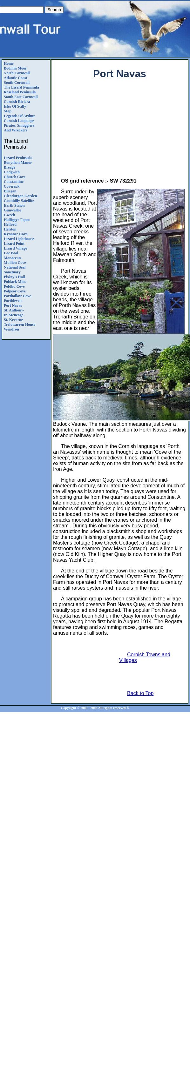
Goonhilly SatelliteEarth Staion (19, 203)
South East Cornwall (21, 97)
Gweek (9, 215)
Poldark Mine (15, 281)
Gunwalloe (12, 210)
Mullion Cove (15, 262)
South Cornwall (17, 82)
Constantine (14, 181)
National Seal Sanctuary (14, 269)
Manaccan (12, 258)
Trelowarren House (19, 324)
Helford (10, 224)
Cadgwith (12, 172)
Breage (9, 167)
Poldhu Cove (14, 286)
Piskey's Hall (14, 277)
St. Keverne (13, 320)
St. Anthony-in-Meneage (14, 312)
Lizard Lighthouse (19, 239)
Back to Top (140, 693)
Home (9, 63)
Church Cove (14, 177)
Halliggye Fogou (17, 219)
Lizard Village (15, 248)
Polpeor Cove (15, 291)
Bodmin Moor (15, 68)
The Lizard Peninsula (21, 87)
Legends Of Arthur (19, 116)
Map (7, 111)
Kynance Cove (15, 234)
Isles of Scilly (15, 106)
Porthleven (13, 300)
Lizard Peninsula (18, 158)
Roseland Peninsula (20, 92)
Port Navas (13, 305)
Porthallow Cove (17, 296)
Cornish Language (19, 120)
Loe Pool (11, 253)
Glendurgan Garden (20, 196)
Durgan (10, 191)
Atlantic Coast (15, 78)
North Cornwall (17, 73)
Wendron (11, 329)
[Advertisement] (120, 130)
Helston (10, 229)
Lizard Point (14, 243)
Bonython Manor (18, 162)
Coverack (11, 186)
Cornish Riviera (17, 101)
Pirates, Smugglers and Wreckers (19, 127)
